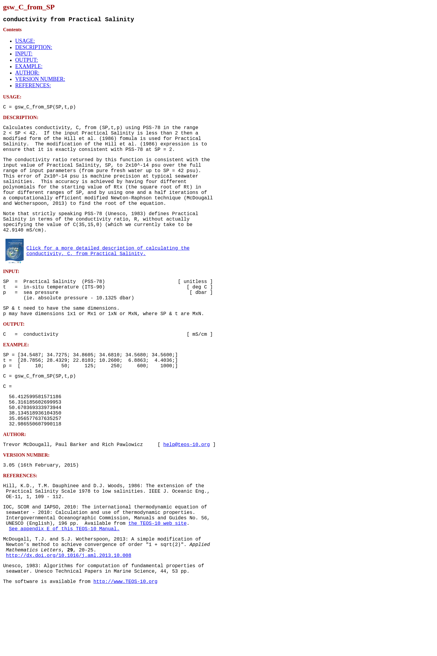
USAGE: (25, 42)
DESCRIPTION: (33, 48)
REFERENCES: (33, 87)
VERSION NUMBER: (40, 80)
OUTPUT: (26, 61)
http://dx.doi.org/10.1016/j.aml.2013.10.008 (68, 618)
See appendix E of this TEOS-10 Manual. (64, 586)
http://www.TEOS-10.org (125, 647)
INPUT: (23, 55)
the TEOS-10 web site (157, 580)
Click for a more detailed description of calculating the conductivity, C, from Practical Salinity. (108, 275)
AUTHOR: (27, 74)
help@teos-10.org (186, 491)
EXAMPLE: (28, 68)
